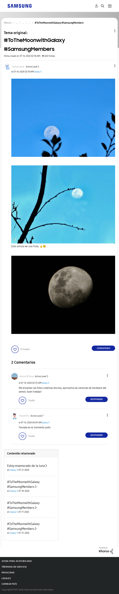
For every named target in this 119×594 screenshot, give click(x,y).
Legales (6, 578)
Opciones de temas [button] (109, 30)
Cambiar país (9, 584)
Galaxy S (38, 71)
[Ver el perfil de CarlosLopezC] (18, 66)
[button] (109, 65)
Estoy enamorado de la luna (26, 466)
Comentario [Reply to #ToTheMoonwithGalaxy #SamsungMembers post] (103, 348)
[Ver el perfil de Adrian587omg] (26, 376)
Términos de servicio (14, 567)
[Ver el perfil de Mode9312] (24, 416)
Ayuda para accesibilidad (17, 561)
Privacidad (8, 572)
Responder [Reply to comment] (96, 399)
